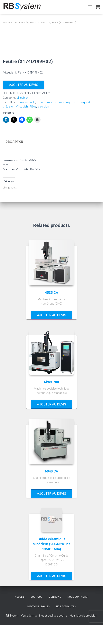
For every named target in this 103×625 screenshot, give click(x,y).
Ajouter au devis (23, 85)
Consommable (20, 22)
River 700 (51, 382)
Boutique (36, 597)
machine (52, 102)
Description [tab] (14, 141)
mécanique (66, 102)
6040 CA (51, 471)
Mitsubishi (44, 22)
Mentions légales (38, 606)
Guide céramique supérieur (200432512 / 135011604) (51, 544)
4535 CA (51, 292)
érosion (41, 102)
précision (43, 106)
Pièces (33, 22)
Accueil (6, 22)
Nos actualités (66, 606)
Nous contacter (78, 597)
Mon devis (55, 597)
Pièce (33, 106)
